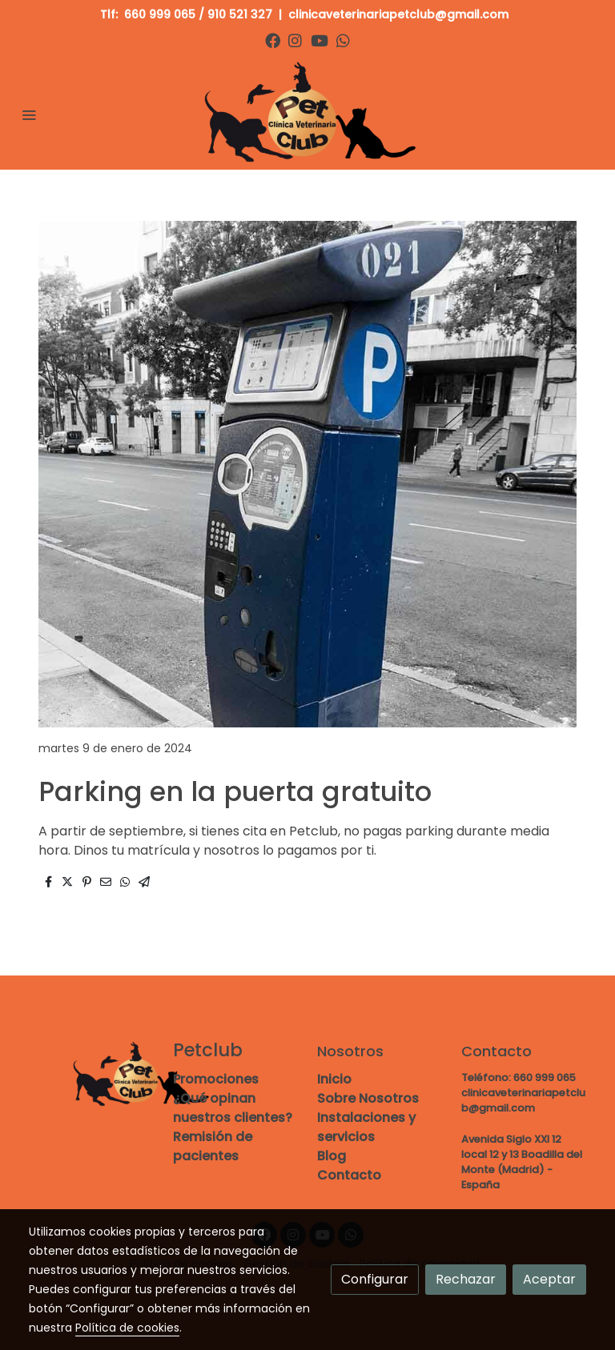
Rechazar (466, 1279)
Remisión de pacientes (212, 1146)
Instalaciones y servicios (366, 1127)
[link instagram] (295, 39)
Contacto (349, 1175)
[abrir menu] (29, 114)
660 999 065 (159, 14)
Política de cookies (127, 1328)
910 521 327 (239, 14)
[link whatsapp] (343, 39)
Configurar (374, 1279)
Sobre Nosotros (368, 1098)
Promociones (216, 1079)
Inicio (334, 1079)
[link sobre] (91, 1075)
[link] (307, 114)
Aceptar (549, 1279)
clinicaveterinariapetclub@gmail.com (400, 14)
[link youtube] (319, 39)
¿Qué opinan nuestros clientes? (232, 1108)
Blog (331, 1156)
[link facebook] (272, 39)
